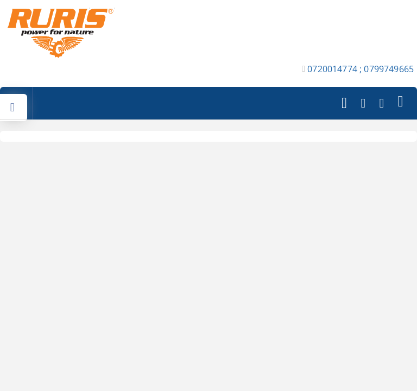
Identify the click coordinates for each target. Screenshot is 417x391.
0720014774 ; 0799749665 (360, 69)
